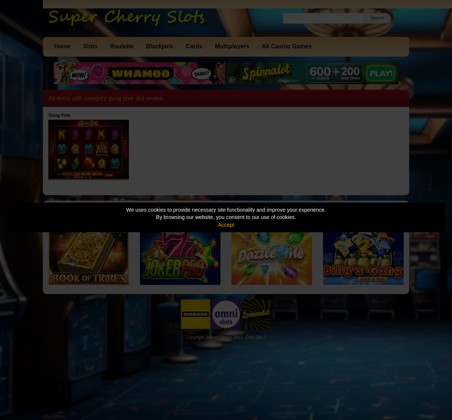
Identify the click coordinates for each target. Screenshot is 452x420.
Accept (226, 225)
